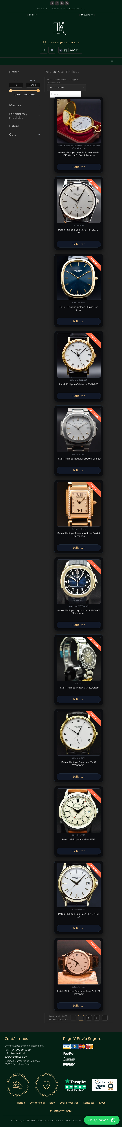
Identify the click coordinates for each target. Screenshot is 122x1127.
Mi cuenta (86, 15)
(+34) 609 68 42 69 (20, 1049)
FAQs (102, 1102)
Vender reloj (37, 1102)
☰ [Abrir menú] (112, 61)
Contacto (88, 1102)
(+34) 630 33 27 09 (69, 42)
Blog (52, 1102)
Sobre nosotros (69, 1102)
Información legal (61, 1110)
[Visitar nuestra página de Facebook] (57, 3)
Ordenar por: (54, 82)
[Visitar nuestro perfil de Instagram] (67, 3)
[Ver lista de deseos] (51, 50)
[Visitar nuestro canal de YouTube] (62, 3)
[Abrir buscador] (43, 50)
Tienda (21, 1102)
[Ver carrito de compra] (70, 50)
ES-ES (33, 15)
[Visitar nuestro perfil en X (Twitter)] (52, 3)
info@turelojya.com (16, 1056)
